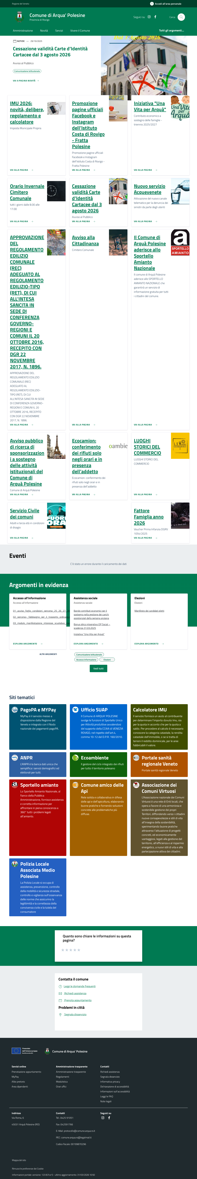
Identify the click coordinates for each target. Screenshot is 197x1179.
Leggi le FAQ (106, 1096)
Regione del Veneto (20, 3)
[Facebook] (154, 17)
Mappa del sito (19, 1160)
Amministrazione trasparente (71, 1072)
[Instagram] (148, 17)
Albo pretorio (18, 1081)
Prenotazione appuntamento (26, 1072)
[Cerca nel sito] (181, 17)
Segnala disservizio (110, 1076)
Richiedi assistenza (110, 1072)
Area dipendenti (20, 1086)
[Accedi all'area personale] (167, 3)
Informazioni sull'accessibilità (115, 1091)
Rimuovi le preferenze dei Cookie (28, 1168)
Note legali (105, 1101)
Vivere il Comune (80, 30)
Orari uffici (61, 1086)
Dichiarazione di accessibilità (114, 1086)
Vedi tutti (98, 668)
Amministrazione (23, 30)
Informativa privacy (110, 1081)
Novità (44, 30)
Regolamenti (62, 1076)
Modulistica (62, 1081)
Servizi (59, 30)
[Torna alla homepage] (67, 1051)
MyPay (15, 1076)
